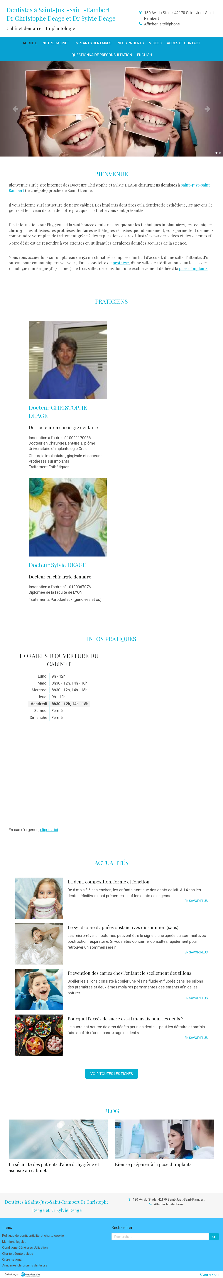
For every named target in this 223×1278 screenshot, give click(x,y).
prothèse (121, 262)
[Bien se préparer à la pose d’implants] (164, 1139)
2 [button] (220, 153)
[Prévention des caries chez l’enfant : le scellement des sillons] (39, 989)
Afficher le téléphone (162, 24)
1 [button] (216, 153)
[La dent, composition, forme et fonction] (39, 898)
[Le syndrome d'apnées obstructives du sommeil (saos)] (39, 944)
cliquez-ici (49, 829)
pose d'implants (193, 268)
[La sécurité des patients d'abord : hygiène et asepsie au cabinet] (58, 1139)
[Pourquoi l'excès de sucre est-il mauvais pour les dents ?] (39, 1035)
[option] (111, 109)
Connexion (209, 1274)
